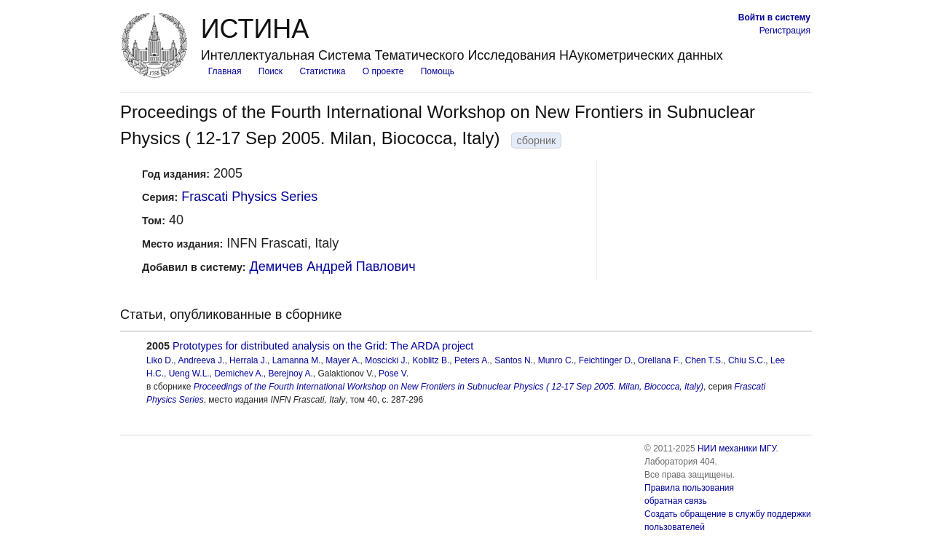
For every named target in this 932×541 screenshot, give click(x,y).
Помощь (437, 71)
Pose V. (393, 373)
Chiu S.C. (746, 360)
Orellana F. (659, 360)
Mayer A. (342, 360)
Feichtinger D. (606, 360)
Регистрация (784, 30)
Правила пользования (689, 488)
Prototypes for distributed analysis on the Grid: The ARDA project (323, 346)
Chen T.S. (704, 360)
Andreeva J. (201, 360)
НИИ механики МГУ (737, 448)
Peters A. (472, 360)
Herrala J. (248, 360)
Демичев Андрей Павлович (333, 266)
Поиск (270, 71)
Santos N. (513, 360)
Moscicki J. (386, 360)
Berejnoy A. (290, 373)
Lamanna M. (296, 360)
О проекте (383, 71)
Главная (225, 71)
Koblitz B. (431, 360)
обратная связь (675, 501)
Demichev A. (238, 373)
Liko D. (159, 360)
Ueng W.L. (189, 373)
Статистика (322, 71)
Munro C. (556, 360)
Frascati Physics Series (249, 196)
